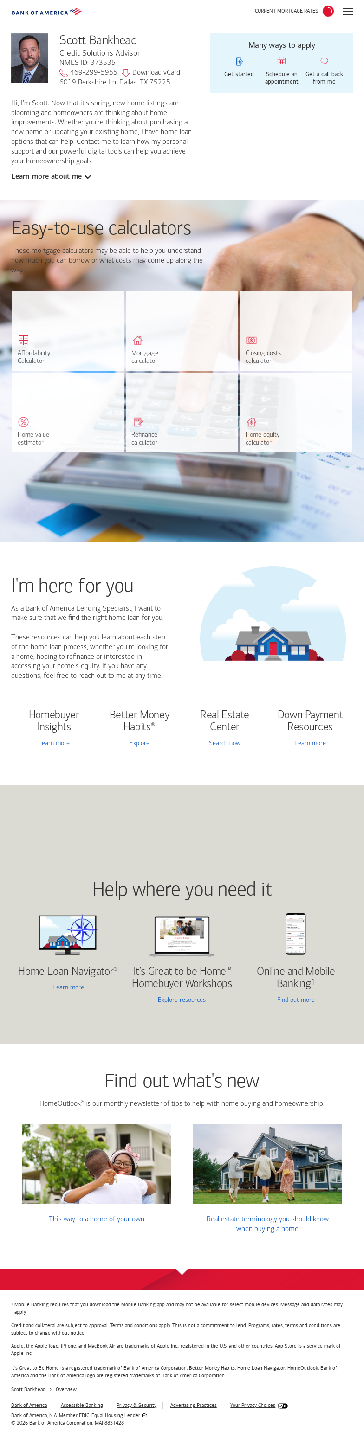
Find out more (279, 1001)
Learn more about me (46, 176)
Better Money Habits (139, 721)
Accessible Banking (82, 1405)
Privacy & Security (136, 1405)
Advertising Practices (193, 1405)
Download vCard (151, 73)
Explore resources (182, 1000)
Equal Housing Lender (115, 1415)
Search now (224, 743)
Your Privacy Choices (252, 1405)
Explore (140, 743)
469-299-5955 (88, 73)
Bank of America (29, 1405)
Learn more (54, 743)
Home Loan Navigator (68, 972)
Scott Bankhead (28, 1390)
